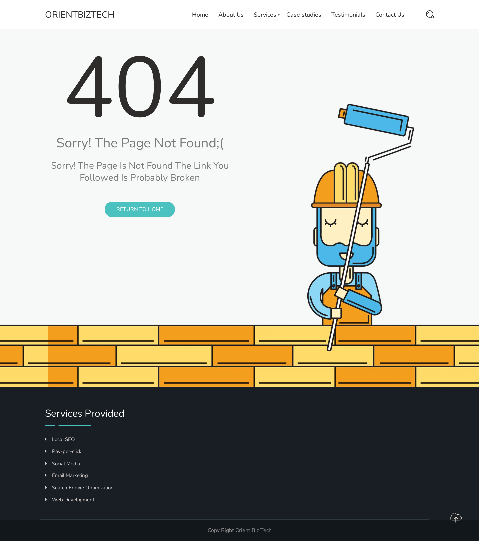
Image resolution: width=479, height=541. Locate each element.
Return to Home (139, 209)
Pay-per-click (63, 451)
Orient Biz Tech (253, 530)
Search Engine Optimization (79, 487)
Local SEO (60, 439)
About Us (231, 15)
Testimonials (348, 15)
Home (200, 15)
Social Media (62, 463)
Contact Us (389, 15)
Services (265, 15)
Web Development (69, 499)
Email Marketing (66, 475)
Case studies (303, 15)
